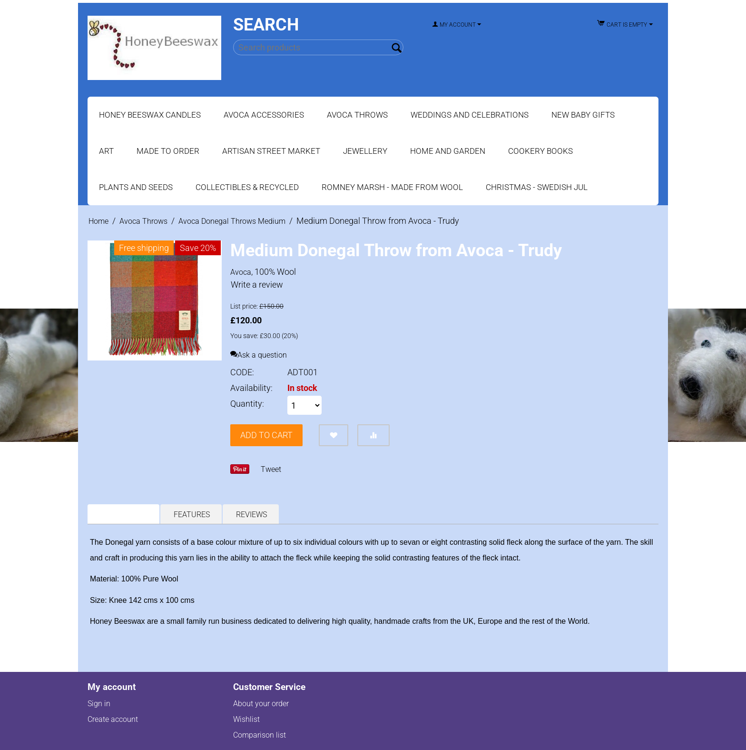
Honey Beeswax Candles (150, 115)
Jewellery (365, 151)
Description (124, 514)
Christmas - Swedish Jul (537, 187)
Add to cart (266, 435)
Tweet (271, 469)
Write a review (257, 285)
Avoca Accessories (264, 115)
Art (106, 151)
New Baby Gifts (583, 115)
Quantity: (247, 404)
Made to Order (168, 151)
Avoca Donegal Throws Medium (231, 221)
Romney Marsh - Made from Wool (392, 187)
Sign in (99, 703)
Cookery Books (540, 151)
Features (192, 514)
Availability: (251, 388)
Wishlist (246, 719)
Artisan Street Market (271, 151)
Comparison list (259, 735)
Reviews (251, 514)
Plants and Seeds (136, 187)
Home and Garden (447, 151)
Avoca (240, 272)
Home (98, 221)
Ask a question (258, 355)
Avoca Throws (357, 115)
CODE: (242, 372)
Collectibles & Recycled (247, 187)
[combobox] (318, 47)
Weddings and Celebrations (470, 115)
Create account (113, 719)
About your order (261, 703)
